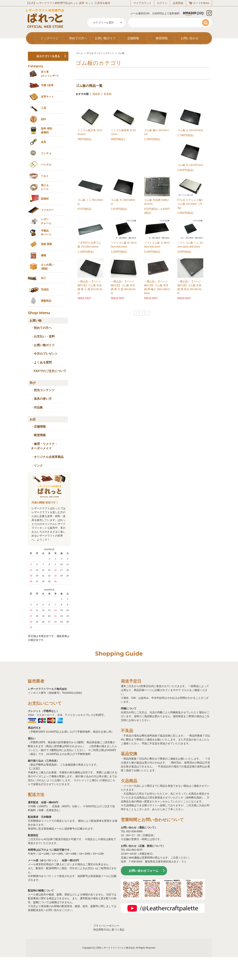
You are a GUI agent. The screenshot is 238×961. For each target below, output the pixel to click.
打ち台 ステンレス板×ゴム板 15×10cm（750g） (190, 203)
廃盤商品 (46, 300)
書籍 (43, 255)
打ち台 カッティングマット (100, 53)
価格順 (96, 93)
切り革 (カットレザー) (49, 73)
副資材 (45, 198)
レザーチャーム (46, 221)
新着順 (108, 93)
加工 (43, 278)
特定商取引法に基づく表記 (109, 929)
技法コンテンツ (44, 390)
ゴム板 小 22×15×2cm (190, 130)
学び (33, 382)
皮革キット (47, 96)
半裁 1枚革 (47, 85)
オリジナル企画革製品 (49, 456)
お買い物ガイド (105, 38)
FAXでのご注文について (50, 371)
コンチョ (46, 153)
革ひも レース (45, 187)
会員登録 (178, 2)
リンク (38, 465)
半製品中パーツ (46, 232)
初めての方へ (78, 38)
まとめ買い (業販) (47, 266)
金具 (43, 141)
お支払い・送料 (44, 336)
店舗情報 (133, 38)
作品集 (38, 407)
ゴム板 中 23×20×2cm (190, 164)
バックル (46, 164)
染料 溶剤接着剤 (46, 130)
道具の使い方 (43, 398)
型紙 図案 (46, 244)
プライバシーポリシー (106, 925)
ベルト (45, 175)
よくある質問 (43, 362)
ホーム (79, 53)
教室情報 (162, 38)
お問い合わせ (190, 38)
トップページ (49, 38)
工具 (43, 107)
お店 (33, 419)
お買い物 (35, 320)
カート (197, 2)
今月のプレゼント (46, 353)
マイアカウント (142, 2)
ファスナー (47, 209)
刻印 (43, 119)
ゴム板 (121, 53)
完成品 (45, 289)
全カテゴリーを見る (48, 56)
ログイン (162, 2)
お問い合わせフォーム (143, 870)
